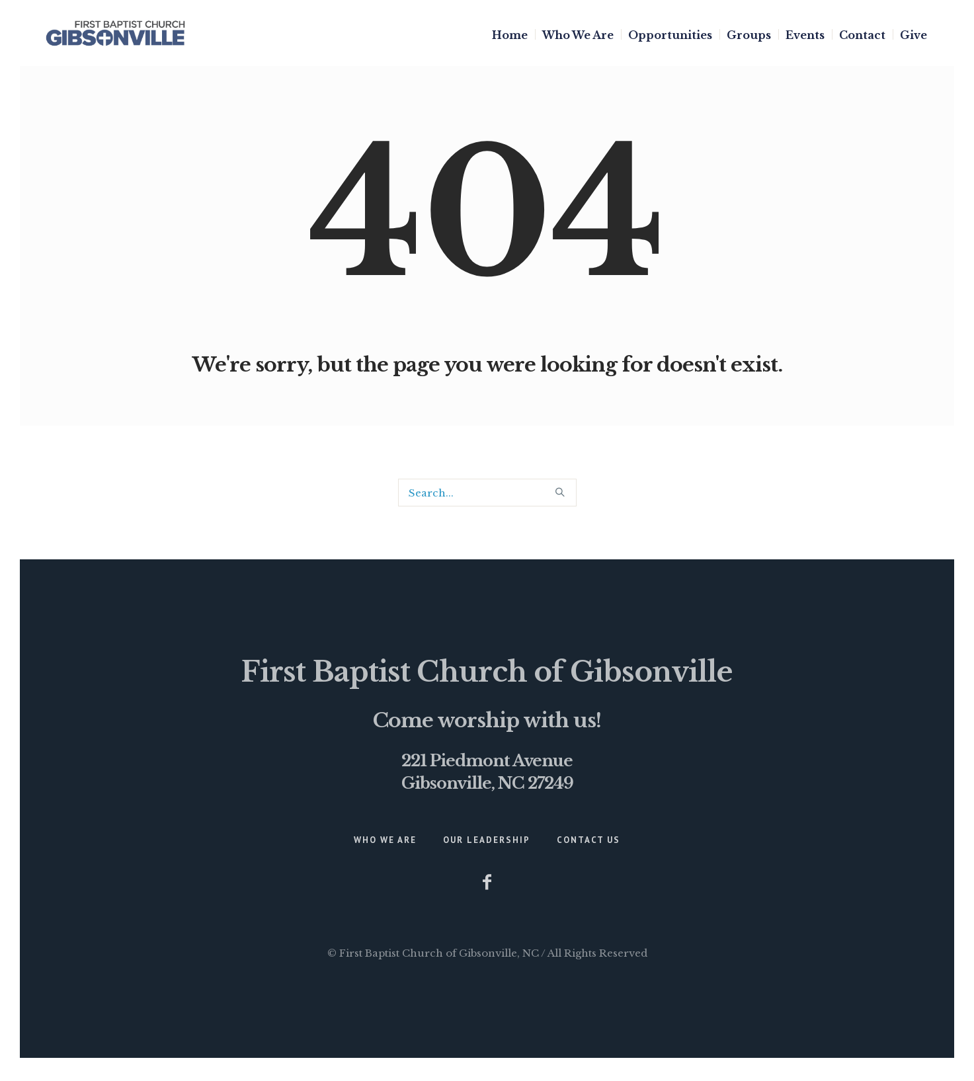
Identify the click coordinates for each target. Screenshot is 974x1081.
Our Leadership (486, 840)
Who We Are (385, 840)
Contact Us (588, 840)
